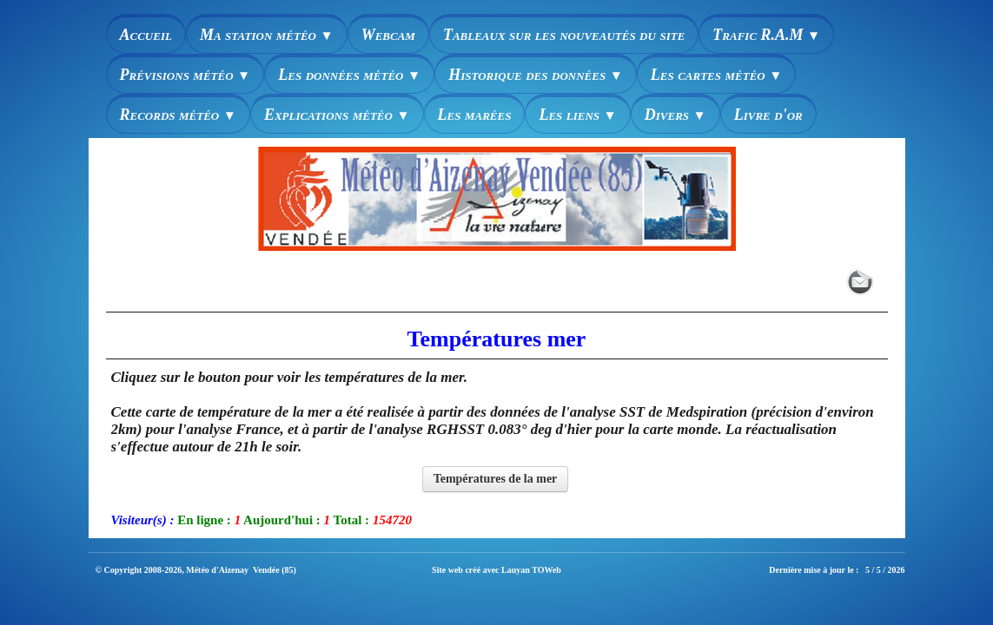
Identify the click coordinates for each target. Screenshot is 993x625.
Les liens (577, 114)
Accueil (146, 34)
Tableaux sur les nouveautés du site (564, 34)
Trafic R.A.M (766, 34)
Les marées (475, 114)
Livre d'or (768, 114)
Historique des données (535, 74)
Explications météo (337, 114)
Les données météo (349, 74)
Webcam (388, 34)
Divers (675, 114)
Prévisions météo (185, 74)
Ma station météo (267, 34)
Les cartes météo (717, 74)
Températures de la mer (496, 478)
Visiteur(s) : (143, 520)
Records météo (178, 114)
